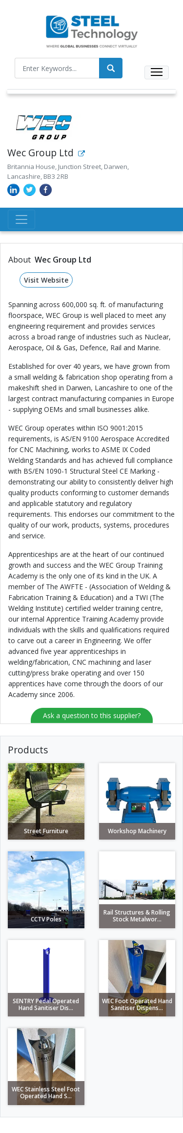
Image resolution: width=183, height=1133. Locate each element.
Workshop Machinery (137, 831)
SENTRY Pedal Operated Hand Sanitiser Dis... (46, 1004)
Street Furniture (46, 831)
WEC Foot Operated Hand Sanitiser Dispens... (137, 1004)
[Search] (110, 68)
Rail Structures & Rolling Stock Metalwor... (136, 915)
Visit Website (46, 280)
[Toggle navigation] (156, 72)
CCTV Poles (46, 919)
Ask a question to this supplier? (92, 715)
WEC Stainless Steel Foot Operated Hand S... (46, 1092)
